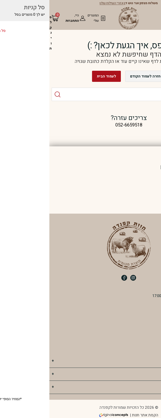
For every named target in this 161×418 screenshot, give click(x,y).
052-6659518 (140, 321)
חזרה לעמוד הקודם (97, 76)
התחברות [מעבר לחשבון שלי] (24, 20)
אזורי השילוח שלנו (63, 3)
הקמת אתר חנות (97, 415)
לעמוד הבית (58, 76)
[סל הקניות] (2, 33)
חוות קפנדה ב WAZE (136, 346)
